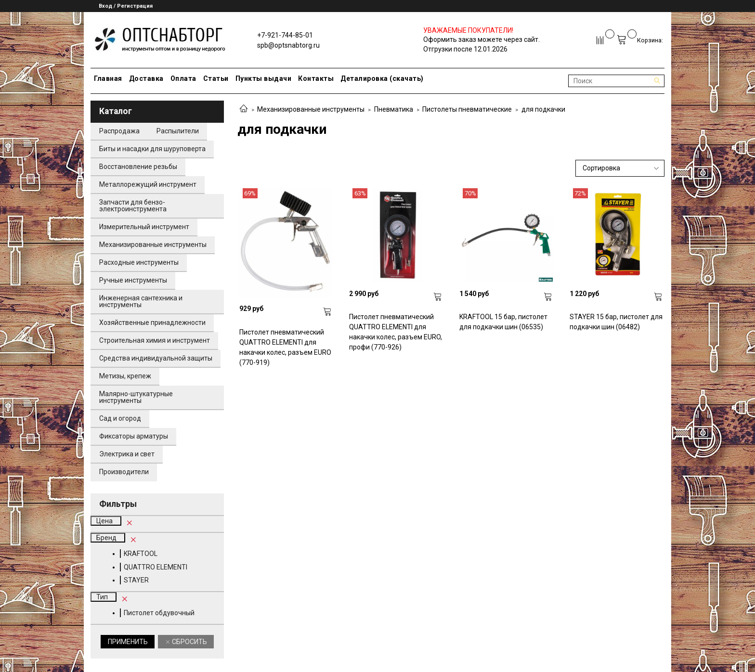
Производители (124, 472)
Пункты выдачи (263, 78)
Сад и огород (120, 418)
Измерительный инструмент (144, 227)
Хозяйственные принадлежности (152, 322)
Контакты (316, 78)
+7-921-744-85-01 (285, 35)
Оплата (183, 78)
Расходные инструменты (139, 262)
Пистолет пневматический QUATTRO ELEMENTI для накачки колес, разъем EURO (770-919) (285, 347)
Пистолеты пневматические (467, 109)
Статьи (216, 78)
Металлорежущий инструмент (147, 184)
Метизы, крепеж (125, 376)
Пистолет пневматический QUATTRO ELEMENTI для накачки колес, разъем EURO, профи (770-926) (395, 332)
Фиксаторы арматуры (133, 436)
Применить (128, 642)
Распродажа (119, 131)
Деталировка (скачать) (382, 78)
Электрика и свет (127, 454)
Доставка (146, 78)
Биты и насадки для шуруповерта (152, 149)
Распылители (177, 131)
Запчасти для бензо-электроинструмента (133, 205)
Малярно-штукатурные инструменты (136, 397)
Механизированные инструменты (310, 109)
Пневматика (393, 109)
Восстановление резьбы (138, 166)
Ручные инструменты (133, 280)
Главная (108, 78)
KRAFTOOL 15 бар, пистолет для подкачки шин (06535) (503, 322)
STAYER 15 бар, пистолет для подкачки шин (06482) (616, 322)
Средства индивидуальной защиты (155, 358)
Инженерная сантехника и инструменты (140, 301)
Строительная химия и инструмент (154, 340)
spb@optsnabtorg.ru (288, 45)
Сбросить (188, 642)
